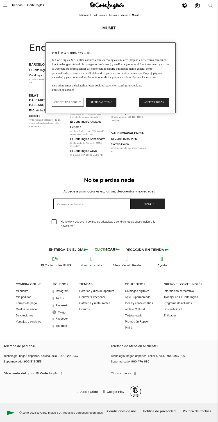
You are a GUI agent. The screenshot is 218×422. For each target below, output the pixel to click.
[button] (5, 5)
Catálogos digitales (137, 291)
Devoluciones (24, 315)
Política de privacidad (159, 411)
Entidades (170, 315)
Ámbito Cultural (135, 309)
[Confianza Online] (135, 391)
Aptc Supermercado (137, 297)
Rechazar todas (101, 102)
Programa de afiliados (178, 303)
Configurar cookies (68, 102)
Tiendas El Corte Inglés (27, 5)
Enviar (147, 204)
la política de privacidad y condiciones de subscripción (117, 221)
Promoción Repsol (137, 321)
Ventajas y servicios (28, 321)
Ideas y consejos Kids (139, 303)
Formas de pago (26, 303)
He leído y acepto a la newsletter (108, 223)
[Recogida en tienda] (147, 249)
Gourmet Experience (92, 297)
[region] (110, 78)
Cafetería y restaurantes (94, 303)
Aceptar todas (154, 102)
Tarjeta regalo (134, 315)
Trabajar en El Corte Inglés (181, 297)
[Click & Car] (107, 249)
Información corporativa (179, 291)
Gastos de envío (26, 309)
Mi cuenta (22, 291)
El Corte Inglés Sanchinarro (88, 139)
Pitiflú (128, 327)
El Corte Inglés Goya (83, 150)
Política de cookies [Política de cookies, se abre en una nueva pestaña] (63, 89)
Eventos (84, 309)
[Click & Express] (69, 249)
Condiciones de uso (121, 411)
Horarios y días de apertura (96, 291)
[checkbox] (54, 222)
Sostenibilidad (173, 309)
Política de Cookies (197, 411)
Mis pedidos (23, 297)
